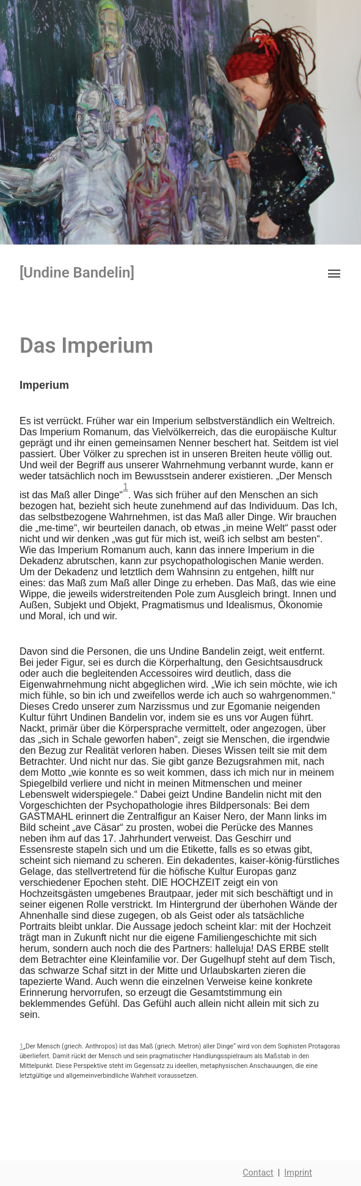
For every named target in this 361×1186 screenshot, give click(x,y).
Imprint (298, 1173)
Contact (257, 1173)
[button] (333, 273)
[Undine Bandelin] (77, 272)
